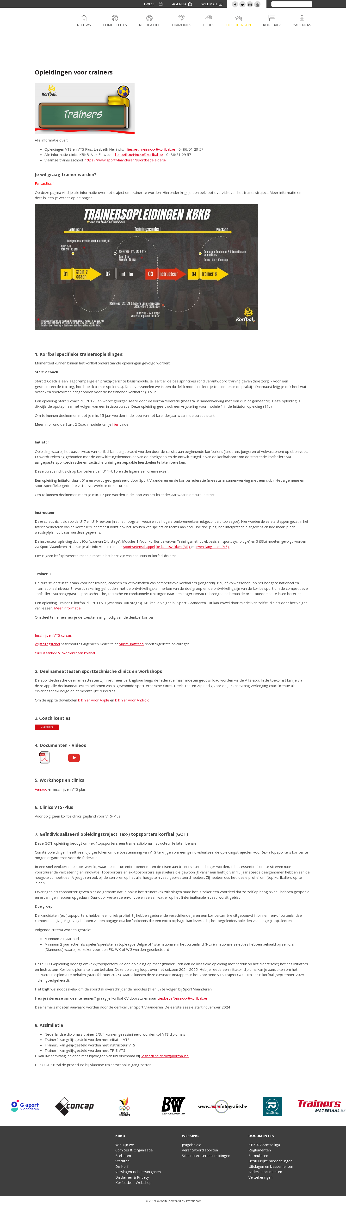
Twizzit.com (194, 1201)
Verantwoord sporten (200, 1150)
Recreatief (149, 24)
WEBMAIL (211, 3)
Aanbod (41, 789)
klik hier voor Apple (93, 700)
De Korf (121, 1166)
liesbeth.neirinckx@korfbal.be (151, 149)
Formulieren (258, 1155)
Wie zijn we (124, 1144)
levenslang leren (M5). (212, 546)
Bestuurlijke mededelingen (270, 1160)
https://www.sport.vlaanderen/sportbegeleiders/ (126, 160)
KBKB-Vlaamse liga (264, 1144)
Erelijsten (123, 1155)
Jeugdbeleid (191, 1144)
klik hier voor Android (132, 700)
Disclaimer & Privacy (132, 1177)
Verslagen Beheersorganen (138, 1171)
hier (115, 424)
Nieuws (84, 24)
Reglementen (259, 1150)
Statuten (122, 1160)
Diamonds (181, 24)
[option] (24, 1106)
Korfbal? (272, 24)
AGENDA (182, 3)
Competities (115, 24)
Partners (302, 24)
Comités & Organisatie (134, 1150)
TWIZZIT (152, 3)
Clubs (208, 24)
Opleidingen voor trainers (74, 72)
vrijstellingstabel (131, 644)
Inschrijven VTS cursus (53, 635)
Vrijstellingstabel (47, 644)
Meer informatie (67, 608)
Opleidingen (238, 24)
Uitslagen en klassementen (270, 1166)
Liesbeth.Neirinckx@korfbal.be (182, 998)
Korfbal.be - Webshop (133, 1182)
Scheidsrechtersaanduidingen (206, 1155)
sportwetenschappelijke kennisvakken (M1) (157, 546)
